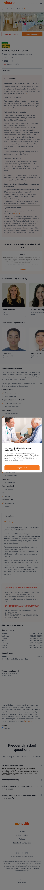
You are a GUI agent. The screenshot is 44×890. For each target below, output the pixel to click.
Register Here (22, 468)
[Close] (39, 420)
